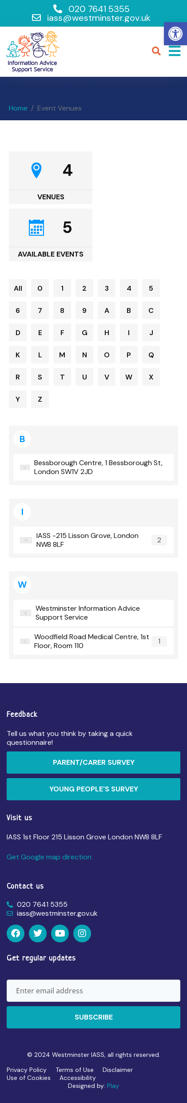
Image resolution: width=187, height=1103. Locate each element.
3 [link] (107, 288)
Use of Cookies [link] (29, 1078)
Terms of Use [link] (75, 1070)
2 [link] (84, 288)
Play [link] (113, 1086)
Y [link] (18, 399)
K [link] (18, 355)
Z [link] (40, 399)
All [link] (18, 288)
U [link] (84, 377)
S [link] (40, 377)
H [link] (106, 332)
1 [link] (62, 288)
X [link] (151, 377)
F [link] (62, 332)
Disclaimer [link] (118, 1070)
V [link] (106, 377)
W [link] (128, 377)
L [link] (40, 355)
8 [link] (62, 310)
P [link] (129, 355)
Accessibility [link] (78, 1078)
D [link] (18, 332)
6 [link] (18, 310)
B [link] (129, 310)
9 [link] (84, 310)
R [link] (18, 377)
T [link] (62, 377)
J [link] (151, 332)
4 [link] (129, 288)
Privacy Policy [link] (27, 1070)
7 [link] (40, 310)
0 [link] (40, 288)
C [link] (151, 310)
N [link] (84, 355)
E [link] (40, 332)
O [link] (107, 355)
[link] (175, 33)
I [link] (129, 332)
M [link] (62, 355)
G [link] (85, 332)
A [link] (106, 310)
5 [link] (151, 288)
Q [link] (151, 355)
